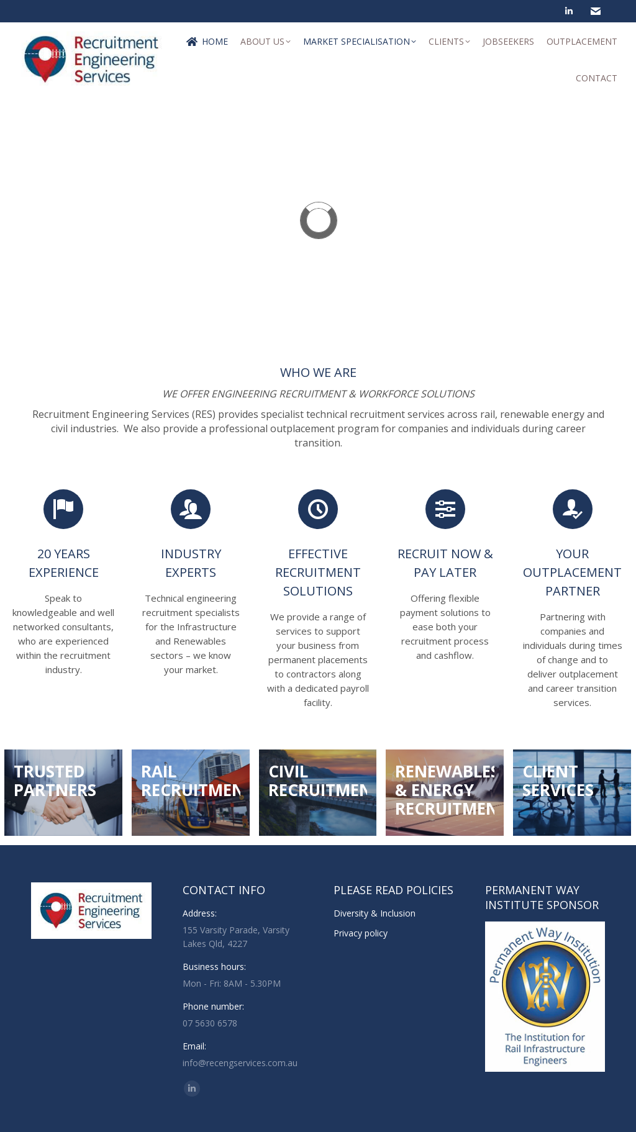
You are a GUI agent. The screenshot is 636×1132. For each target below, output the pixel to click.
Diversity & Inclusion (375, 913)
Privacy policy (361, 933)
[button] (20, 220)
